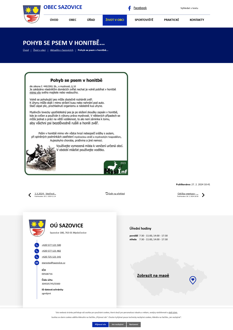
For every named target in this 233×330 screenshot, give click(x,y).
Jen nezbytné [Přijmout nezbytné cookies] (117, 324)
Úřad (91, 20)
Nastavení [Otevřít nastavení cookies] (133, 324)
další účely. (173, 312)
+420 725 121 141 (51, 257)
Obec (72, 20)
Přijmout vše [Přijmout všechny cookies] (100, 324)
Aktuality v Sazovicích (61, 50)
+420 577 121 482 (51, 251)
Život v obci (39, 50)
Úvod (26, 50)
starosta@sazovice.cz (53, 262)
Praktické (171, 20)
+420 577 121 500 (51, 245)
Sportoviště (144, 20)
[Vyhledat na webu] (194, 8)
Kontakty (197, 20)
